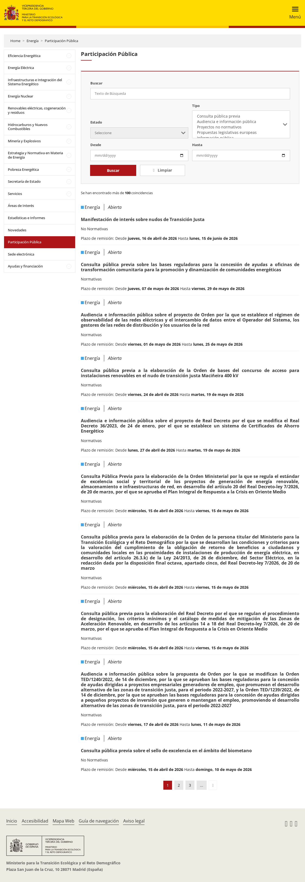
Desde (95, 144)
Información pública (241, 138)
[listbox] (241, 124)
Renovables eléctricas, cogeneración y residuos (37, 110)
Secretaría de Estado (24, 181)
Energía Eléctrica (21, 67)
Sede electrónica (21, 254)
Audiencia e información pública (241, 121)
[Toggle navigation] (293, 13)
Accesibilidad (35, 821)
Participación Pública (61, 40)
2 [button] (179, 785)
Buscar (113, 170)
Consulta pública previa (241, 116)
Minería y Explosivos (24, 140)
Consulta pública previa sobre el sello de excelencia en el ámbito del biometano (166, 751)
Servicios (15, 193)
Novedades (17, 230)
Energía (33, 40)
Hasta (197, 144)
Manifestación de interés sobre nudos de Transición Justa (143, 219)
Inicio (11, 821)
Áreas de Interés (21, 205)
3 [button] (190, 785)
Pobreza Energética (23, 169)
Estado (96, 122)
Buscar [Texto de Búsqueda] (96, 83)
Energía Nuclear (20, 96)
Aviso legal (134, 821)
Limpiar (164, 170)
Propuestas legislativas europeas (241, 132)
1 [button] (168, 785)
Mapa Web (63, 821)
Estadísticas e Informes (26, 217)
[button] (213, 785)
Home (15, 40)
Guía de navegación (99, 821)
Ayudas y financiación (25, 266)
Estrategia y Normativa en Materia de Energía (35, 155)
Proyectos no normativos (241, 127)
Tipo (196, 105)
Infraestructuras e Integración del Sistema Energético (35, 82)
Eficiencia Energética (24, 55)
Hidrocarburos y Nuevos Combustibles (27, 126)
